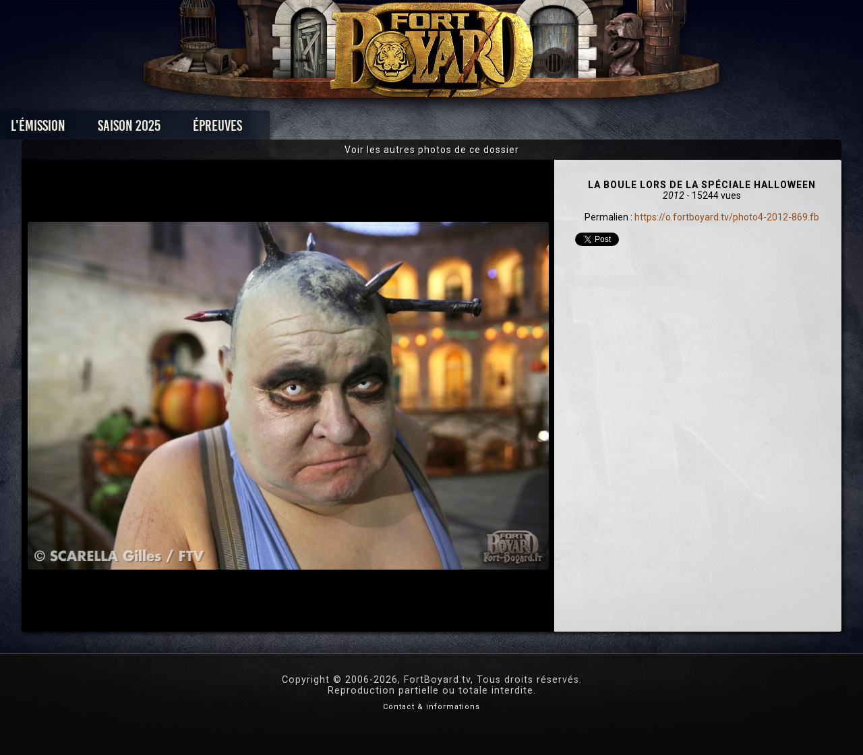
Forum (598, 129)
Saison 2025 (220, 129)
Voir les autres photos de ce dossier (432, 149)
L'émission (129, 129)
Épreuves (309, 129)
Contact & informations (431, 706)
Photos (384, 129)
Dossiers (525, 129)
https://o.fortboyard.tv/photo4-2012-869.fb (726, 217)
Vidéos (453, 129)
